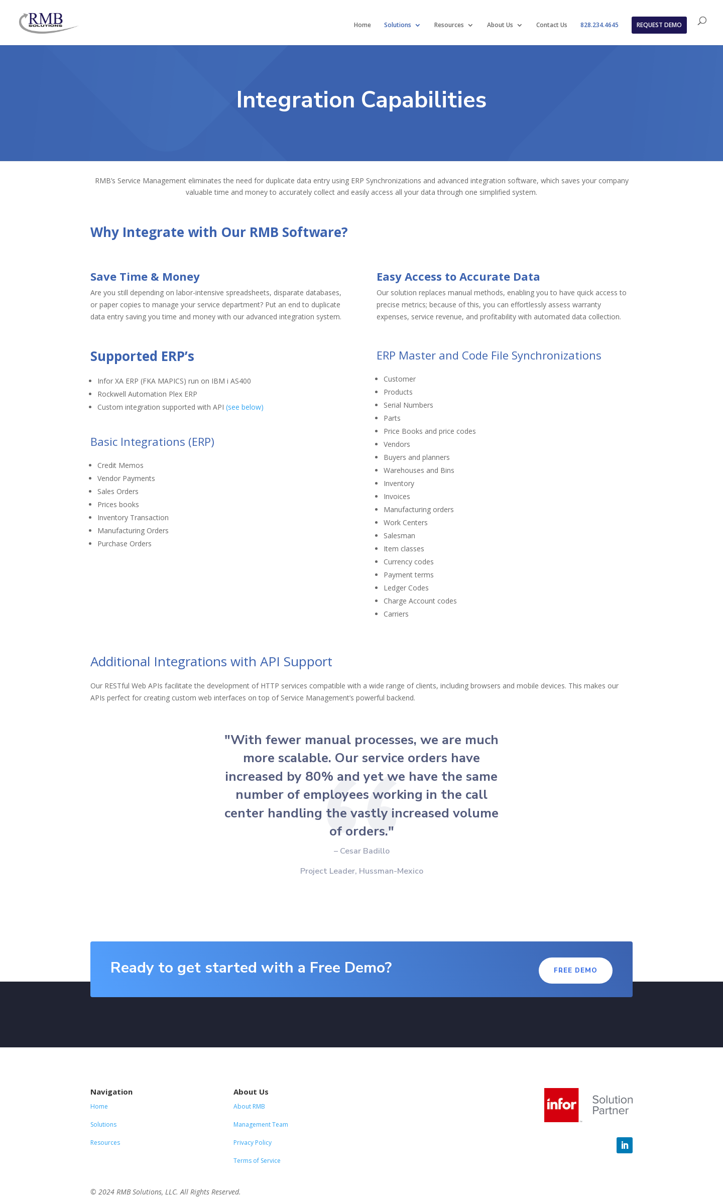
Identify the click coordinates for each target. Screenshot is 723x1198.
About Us (500, 25)
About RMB (249, 1106)
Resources (449, 25)
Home (362, 25)
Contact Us (551, 25)
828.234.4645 (599, 25)
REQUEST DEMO (659, 25)
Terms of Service (257, 1160)
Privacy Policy (252, 1142)
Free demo (575, 970)
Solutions (397, 25)
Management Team (260, 1124)
